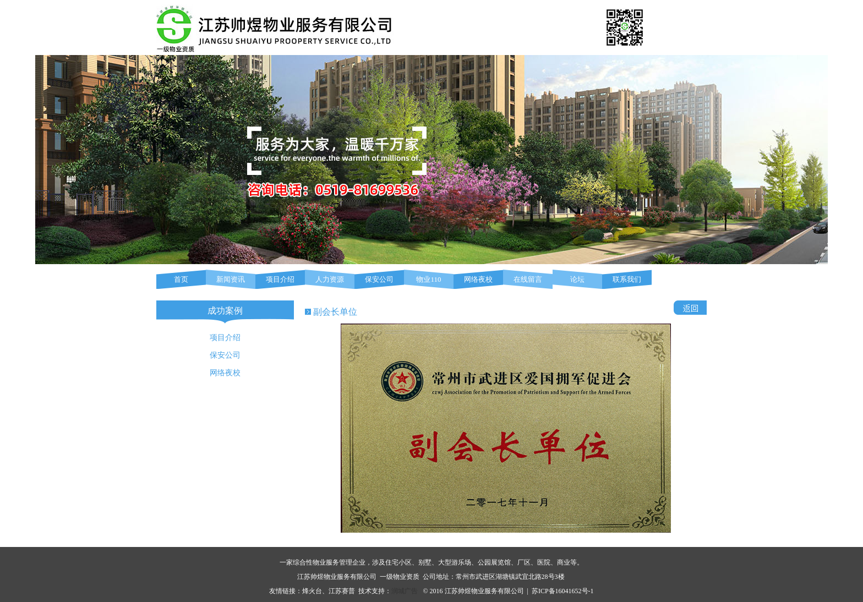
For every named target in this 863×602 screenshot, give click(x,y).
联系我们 (627, 279)
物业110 (428, 279)
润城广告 (404, 591)
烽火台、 (315, 591)
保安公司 (379, 279)
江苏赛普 (342, 591)
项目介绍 (280, 279)
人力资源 (329, 279)
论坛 (577, 279)
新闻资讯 (230, 279)
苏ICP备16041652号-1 (563, 591)
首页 (181, 279)
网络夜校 (478, 279)
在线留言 (528, 279)
